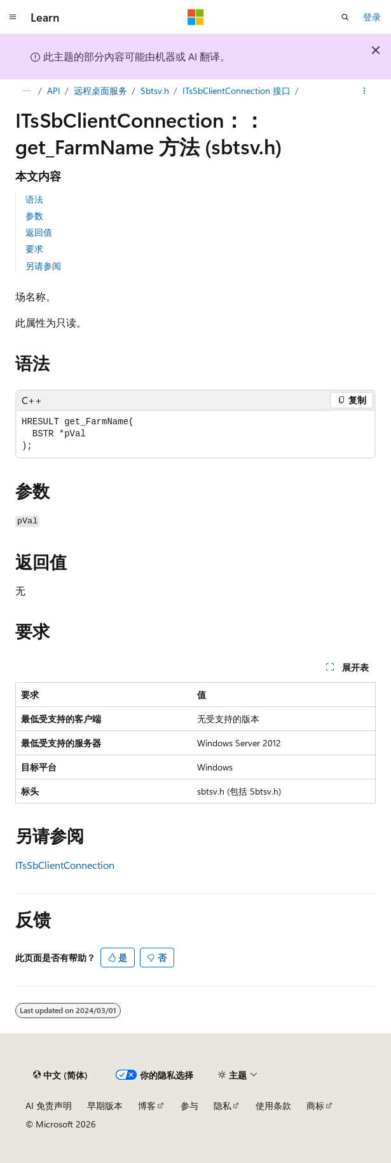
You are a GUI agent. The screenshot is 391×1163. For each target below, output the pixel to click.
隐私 (222, 1105)
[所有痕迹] (26, 91)
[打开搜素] (345, 17)
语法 (34, 199)
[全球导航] (12, 17)
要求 (34, 249)
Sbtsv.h (155, 90)
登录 (372, 17)
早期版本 (105, 1105)
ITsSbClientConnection (64, 864)
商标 (315, 1105)
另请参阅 (43, 266)
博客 (147, 1105)
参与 (189, 1105)
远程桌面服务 (100, 90)
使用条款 (273, 1105)
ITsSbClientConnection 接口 (236, 90)
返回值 (38, 232)
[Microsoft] (196, 17)
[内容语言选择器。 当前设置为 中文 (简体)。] (60, 1075)
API (53, 90)
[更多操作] (364, 91)
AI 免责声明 (48, 1105)
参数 (34, 216)
